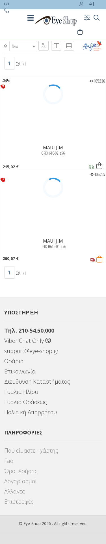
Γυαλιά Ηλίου (21, 392)
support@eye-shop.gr (31, 351)
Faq (9, 461)
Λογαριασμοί (20, 481)
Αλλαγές (14, 491)
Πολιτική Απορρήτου (30, 412)
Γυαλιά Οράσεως (25, 402)
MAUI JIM (53, 147)
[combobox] (23, 46)
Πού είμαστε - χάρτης (31, 450)
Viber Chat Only (27, 341)
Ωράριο (13, 361)
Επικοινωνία (20, 371)
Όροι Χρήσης (21, 471)
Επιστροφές (19, 501)
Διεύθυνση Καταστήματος (37, 381)
